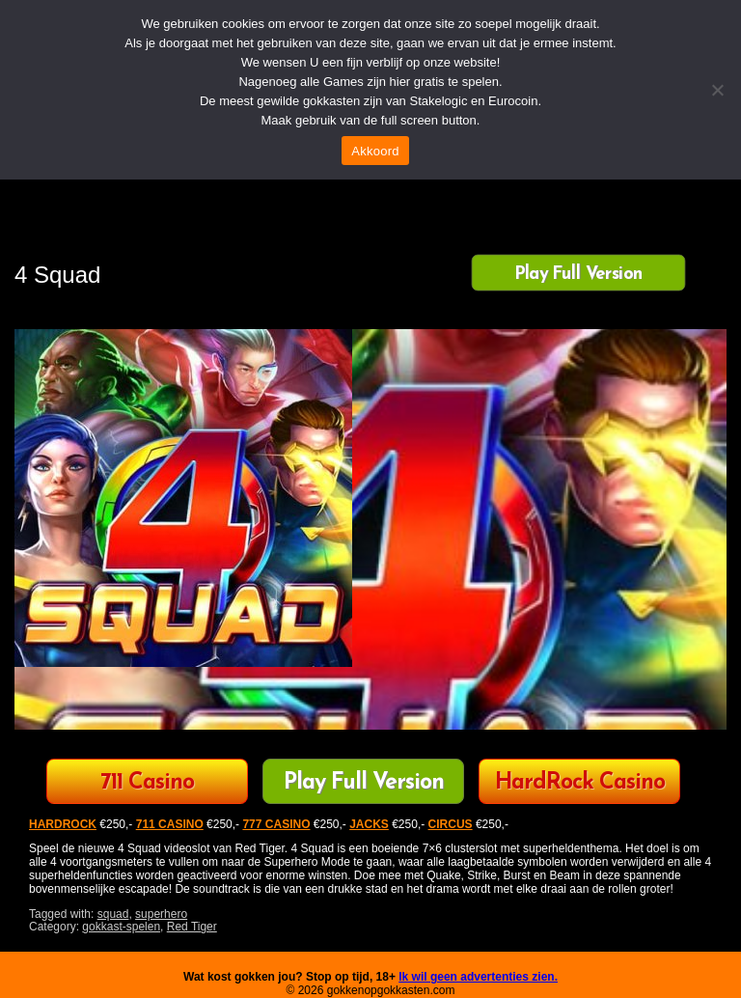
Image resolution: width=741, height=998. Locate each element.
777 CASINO (276, 824)
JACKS (369, 824)
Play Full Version (578, 274)
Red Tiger (192, 926)
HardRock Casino (580, 783)
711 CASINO (170, 824)
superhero (161, 914)
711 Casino (147, 783)
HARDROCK (62, 824)
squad (113, 914)
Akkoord (374, 151)
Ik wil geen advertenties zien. (478, 977)
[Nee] (717, 89)
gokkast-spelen (121, 926)
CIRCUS (450, 824)
